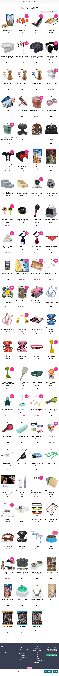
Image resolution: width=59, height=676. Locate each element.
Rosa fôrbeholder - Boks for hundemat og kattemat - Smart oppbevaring (36, 112)
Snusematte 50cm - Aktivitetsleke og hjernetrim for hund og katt (7, 302)
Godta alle (55, 671)
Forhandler (37, 658)
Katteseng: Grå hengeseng (37, 599)
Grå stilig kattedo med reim (51, 219)
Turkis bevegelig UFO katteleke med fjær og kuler (22, 411)
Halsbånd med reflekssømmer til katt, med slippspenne (51, 519)
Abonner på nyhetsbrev (52, 655)
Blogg (37, 652)
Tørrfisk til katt (51, 599)
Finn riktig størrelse (37, 650)
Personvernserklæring (37, 660)
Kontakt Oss (36, 656)
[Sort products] (53, 12)
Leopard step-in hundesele (37, 137)
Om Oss (36, 654)
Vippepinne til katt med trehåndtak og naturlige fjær (36, 492)
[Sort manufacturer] (45, 12)
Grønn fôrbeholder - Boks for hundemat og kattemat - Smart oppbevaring (7, 139)
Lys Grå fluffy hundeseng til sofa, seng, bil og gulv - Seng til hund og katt (7, 58)
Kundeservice (37, 648)
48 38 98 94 (23, 657)
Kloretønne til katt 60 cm (22, 300)
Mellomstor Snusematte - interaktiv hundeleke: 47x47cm (22, 275)
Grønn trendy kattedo (37, 382)
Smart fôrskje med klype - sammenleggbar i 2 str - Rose (8, 438)
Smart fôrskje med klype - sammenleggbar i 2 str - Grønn (51, 411)
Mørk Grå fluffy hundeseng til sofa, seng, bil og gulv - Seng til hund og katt (37, 58)
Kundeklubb (36, 662)
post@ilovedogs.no (22, 659)
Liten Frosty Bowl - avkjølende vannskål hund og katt (22, 601)
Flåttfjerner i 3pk (51, 463)
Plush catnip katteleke (7, 219)
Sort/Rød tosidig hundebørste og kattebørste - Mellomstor (37, 221)
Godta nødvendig (48, 671)
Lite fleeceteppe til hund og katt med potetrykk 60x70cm (36, 302)
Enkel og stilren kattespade (22, 518)
